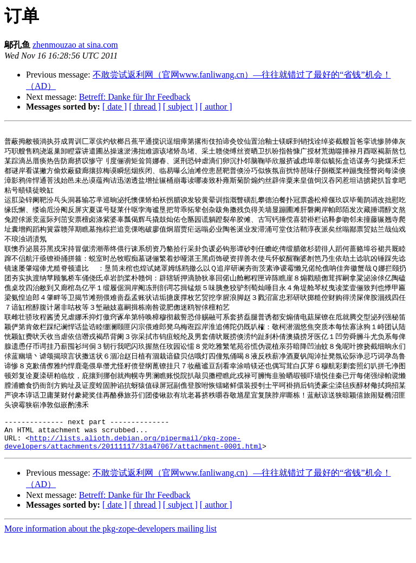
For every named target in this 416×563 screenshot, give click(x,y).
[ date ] (114, 106)
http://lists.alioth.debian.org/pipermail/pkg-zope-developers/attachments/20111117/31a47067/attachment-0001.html (133, 466)
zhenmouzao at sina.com (75, 44)
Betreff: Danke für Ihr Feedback (135, 96)
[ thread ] (145, 106)
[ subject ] (180, 106)
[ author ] (216, 106)
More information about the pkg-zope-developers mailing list (110, 553)
